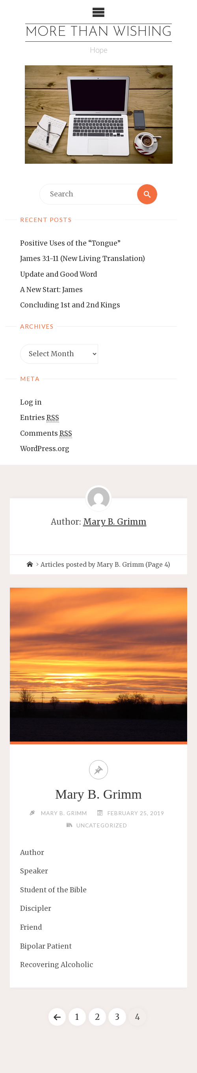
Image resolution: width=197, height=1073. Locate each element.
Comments (46, 433)
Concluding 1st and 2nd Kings (70, 305)
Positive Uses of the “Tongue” (70, 243)
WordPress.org (44, 448)
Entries (39, 417)
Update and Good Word (58, 274)
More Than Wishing (98, 32)
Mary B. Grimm (98, 794)
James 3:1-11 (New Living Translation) (82, 258)
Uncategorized (101, 825)
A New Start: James (51, 289)
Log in (31, 402)
